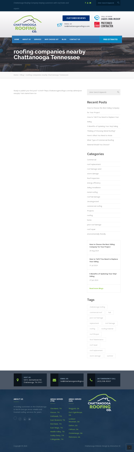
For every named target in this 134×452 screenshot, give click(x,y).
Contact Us (75, 39)
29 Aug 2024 (94, 251)
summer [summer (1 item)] (110, 356)
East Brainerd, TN (57, 420)
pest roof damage (94, 224)
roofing (90, 215)
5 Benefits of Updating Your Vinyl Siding (102, 126)
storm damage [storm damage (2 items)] (95, 356)
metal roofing (92, 192)
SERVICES (37, 39)
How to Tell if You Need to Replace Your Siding (103, 119)
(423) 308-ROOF (110, 18)
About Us (26, 39)
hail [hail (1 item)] (109, 312)
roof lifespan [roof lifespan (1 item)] (94, 334)
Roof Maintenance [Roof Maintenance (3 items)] (96, 339)
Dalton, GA (73, 425)
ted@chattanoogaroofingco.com (77, 26)
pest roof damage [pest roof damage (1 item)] (96, 318)
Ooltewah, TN (56, 416)
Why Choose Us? (51, 39)
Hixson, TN (54, 412)
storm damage (93, 173)
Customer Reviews (76, 18)
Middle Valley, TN (57, 431)
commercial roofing (94, 206)
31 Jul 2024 (93, 265)
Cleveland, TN (56, 408)
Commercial (91, 159)
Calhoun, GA (73, 429)
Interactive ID (115, 446)
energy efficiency (93, 183)
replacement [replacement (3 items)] (94, 323)
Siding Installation (94, 187)
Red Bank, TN (55, 424)
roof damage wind (94, 169)
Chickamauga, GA (75, 433)
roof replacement (94, 164)
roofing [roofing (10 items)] (92, 329)
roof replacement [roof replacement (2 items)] (96, 350)
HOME (16, 39)
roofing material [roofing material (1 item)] (107, 329)
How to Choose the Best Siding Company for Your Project (103, 110)
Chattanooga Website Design (96, 446)
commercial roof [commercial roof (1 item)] (96, 312)
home (89, 220)
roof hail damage (93, 197)
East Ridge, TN (56, 428)
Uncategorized (93, 201)
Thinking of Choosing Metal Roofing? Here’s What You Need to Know (101, 133)
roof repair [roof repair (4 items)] (94, 345)
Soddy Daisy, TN (57, 435)
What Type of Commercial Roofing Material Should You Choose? (100, 142)
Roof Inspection (93, 178)
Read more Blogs (96, 288)
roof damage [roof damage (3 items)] (110, 323)
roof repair (91, 229)
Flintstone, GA (74, 437)
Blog (64, 39)
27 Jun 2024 (93, 280)
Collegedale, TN (56, 439)
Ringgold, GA (74, 408)
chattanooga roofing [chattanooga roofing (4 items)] (97, 307)
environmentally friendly (96, 234)
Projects (90, 211)
